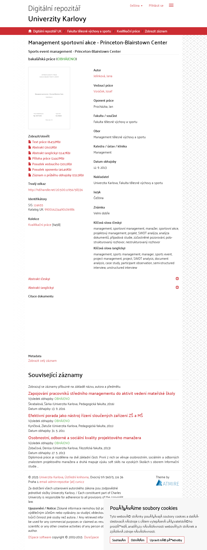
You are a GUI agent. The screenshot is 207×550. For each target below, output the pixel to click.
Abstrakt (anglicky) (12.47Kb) (49, 153)
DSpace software (39, 537)
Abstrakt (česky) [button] (39, 278)
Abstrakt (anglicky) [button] (41, 287)
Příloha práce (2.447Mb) (46, 158)
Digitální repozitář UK (47, 31)
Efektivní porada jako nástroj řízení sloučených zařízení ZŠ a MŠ (85, 415)
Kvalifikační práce (128, 31)
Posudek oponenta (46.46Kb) (49, 169)
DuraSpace (91, 537)
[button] (136, 5)
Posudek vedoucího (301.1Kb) (50, 164)
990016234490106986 (60, 209)
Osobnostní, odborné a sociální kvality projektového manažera (84, 437)
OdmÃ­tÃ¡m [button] (137, 539)
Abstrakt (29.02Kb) (42, 147)
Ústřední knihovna (77, 477)
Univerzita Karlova (51, 477)
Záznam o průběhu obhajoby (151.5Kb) (56, 175)
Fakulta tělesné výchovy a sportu (89, 31)
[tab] (57, 207)
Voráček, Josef (103, 91)
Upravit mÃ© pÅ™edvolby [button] (166, 539)
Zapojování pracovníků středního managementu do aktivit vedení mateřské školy (101, 393)
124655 (38, 205)
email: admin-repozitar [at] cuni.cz (62, 481)
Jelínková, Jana (103, 76)
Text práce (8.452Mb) (44, 142)
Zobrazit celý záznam (42, 360)
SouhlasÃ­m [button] (119, 539)
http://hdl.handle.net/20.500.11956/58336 (55, 189)
